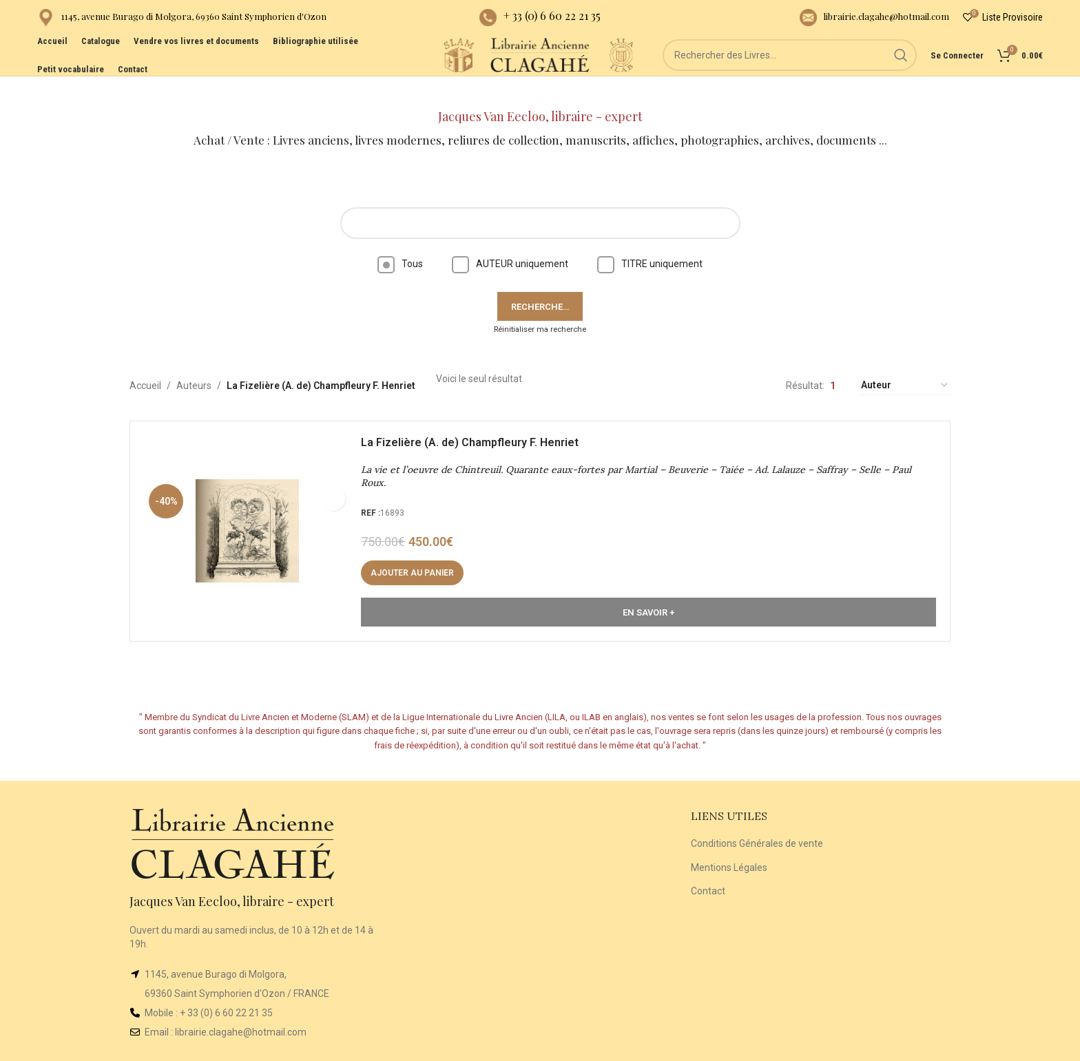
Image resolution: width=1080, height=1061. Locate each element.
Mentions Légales (729, 843)
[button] (419, 555)
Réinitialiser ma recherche (540, 305)
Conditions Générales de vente (757, 819)
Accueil (145, 361)
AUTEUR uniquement (510, 239)
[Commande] (905, 362)
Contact (708, 866)
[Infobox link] (181, 21)
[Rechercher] (809, 76)
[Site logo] (423, 75)
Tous (400, 239)
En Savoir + (648, 594)
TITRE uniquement (650, 239)
